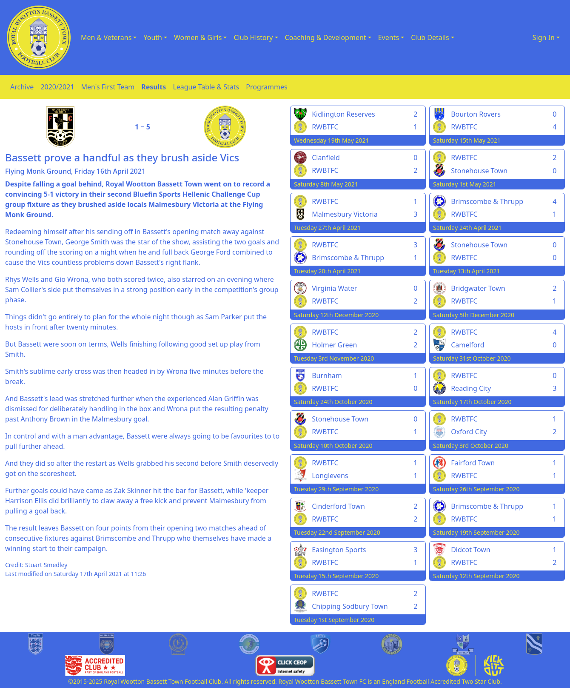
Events (388, 37)
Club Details (430, 37)
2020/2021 (57, 87)
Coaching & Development (325, 37)
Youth (152, 37)
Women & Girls (198, 37)
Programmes (266, 87)
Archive (22, 87)
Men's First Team (108, 87)
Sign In (544, 37)
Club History (253, 37)
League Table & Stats (206, 87)
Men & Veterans (106, 37)
